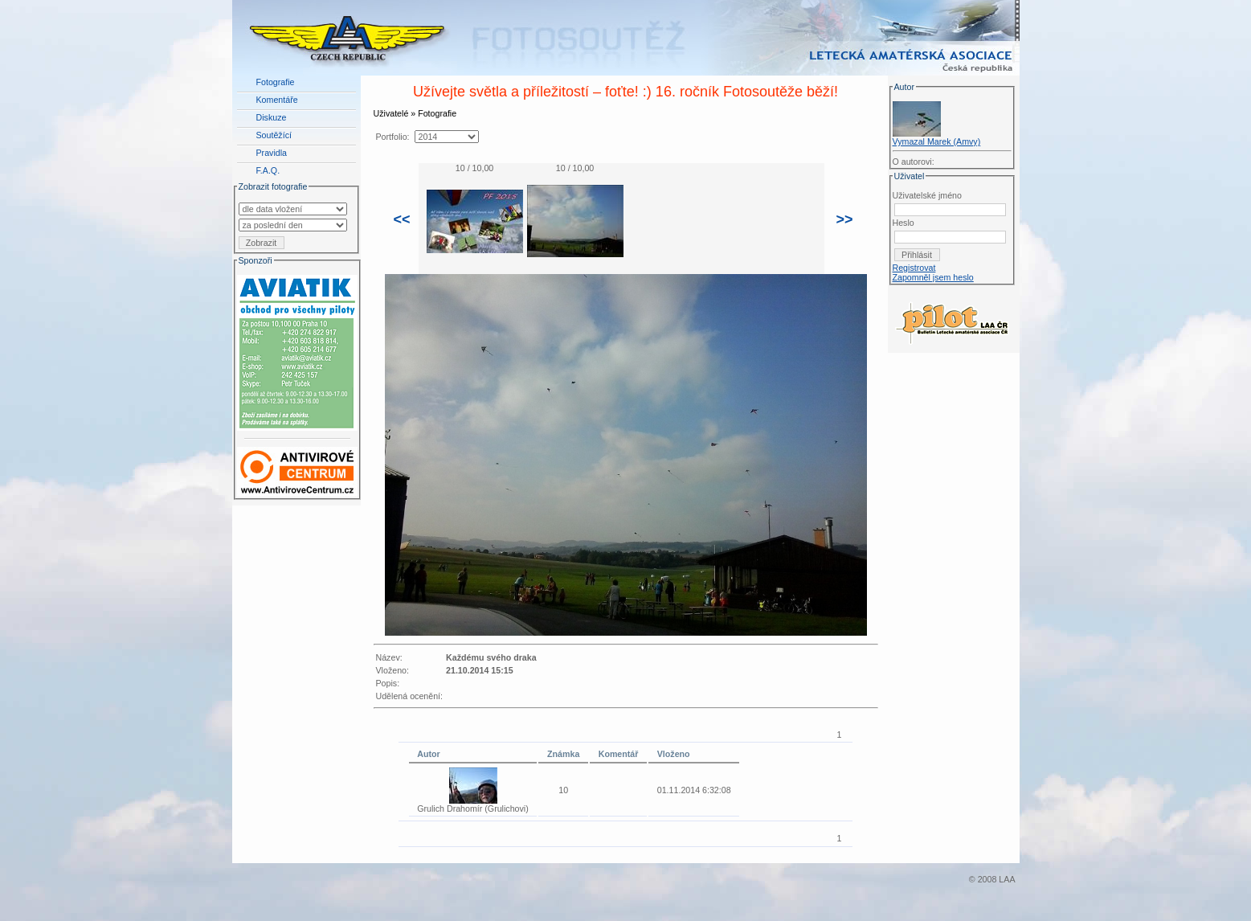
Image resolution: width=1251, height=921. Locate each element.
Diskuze (271, 117)
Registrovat (914, 267)
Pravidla (272, 153)
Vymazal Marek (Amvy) (937, 141)
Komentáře (277, 99)
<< (402, 219)
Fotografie (275, 82)
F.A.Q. (268, 170)
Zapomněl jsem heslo (933, 277)
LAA (1007, 879)
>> (844, 219)
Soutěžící (274, 135)
